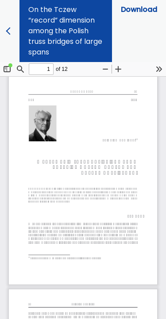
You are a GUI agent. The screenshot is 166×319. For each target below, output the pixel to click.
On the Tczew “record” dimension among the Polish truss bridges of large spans (65, 30)
